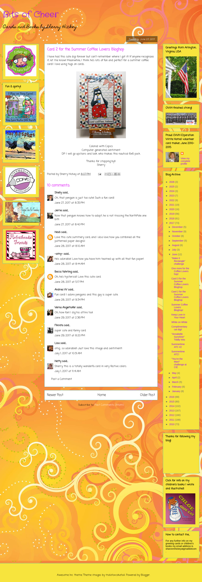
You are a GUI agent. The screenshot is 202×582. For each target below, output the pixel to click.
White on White (179, 322)
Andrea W (61, 290)
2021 (172, 204)
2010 (172, 424)
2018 (172, 218)
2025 (172, 186)
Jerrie (58, 211)
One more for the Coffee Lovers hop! (180, 271)
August (176, 245)
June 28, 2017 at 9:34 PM (70, 300)
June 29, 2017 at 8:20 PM (70, 336)
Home (102, 395)
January (176, 391)
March (175, 382)
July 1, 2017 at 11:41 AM (68, 371)
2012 (172, 415)
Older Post (147, 395)
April (174, 377)
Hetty (58, 361)
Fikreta (59, 325)
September (178, 240)
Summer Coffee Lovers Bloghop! (179, 307)
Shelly (58, 193)
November (177, 231)
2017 (172, 223)
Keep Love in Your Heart (178, 316)
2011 (172, 419)
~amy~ (59, 254)
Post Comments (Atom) (109, 405)
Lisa (57, 343)
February (177, 386)
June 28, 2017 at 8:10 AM (70, 246)
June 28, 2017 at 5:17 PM (69, 282)
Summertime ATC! (178, 353)
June (175, 254)
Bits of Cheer (30, 15)
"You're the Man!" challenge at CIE (179, 363)
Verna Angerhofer (65, 308)
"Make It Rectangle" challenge (178, 261)
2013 (172, 410)
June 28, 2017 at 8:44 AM (70, 264)
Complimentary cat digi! (179, 328)
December (177, 227)
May (174, 373)
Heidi (57, 232)
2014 (172, 406)
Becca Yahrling (63, 272)
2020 (172, 209)
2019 (172, 213)
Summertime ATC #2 (178, 345)
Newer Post (55, 395)
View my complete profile (185, 161)
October (176, 236)
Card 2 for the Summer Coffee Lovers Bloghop (179, 295)
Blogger (145, 575)
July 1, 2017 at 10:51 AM (68, 354)
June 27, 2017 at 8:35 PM (70, 203)
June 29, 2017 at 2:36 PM (70, 318)
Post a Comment (61, 379)
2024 (172, 191)
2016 (172, 397)
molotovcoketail (115, 575)
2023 (172, 195)
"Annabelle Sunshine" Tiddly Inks (178, 337)
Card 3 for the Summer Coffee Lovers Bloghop (179, 282)
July (174, 249)
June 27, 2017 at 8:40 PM (70, 225)
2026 (172, 182)
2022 (172, 200)
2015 (172, 401)
